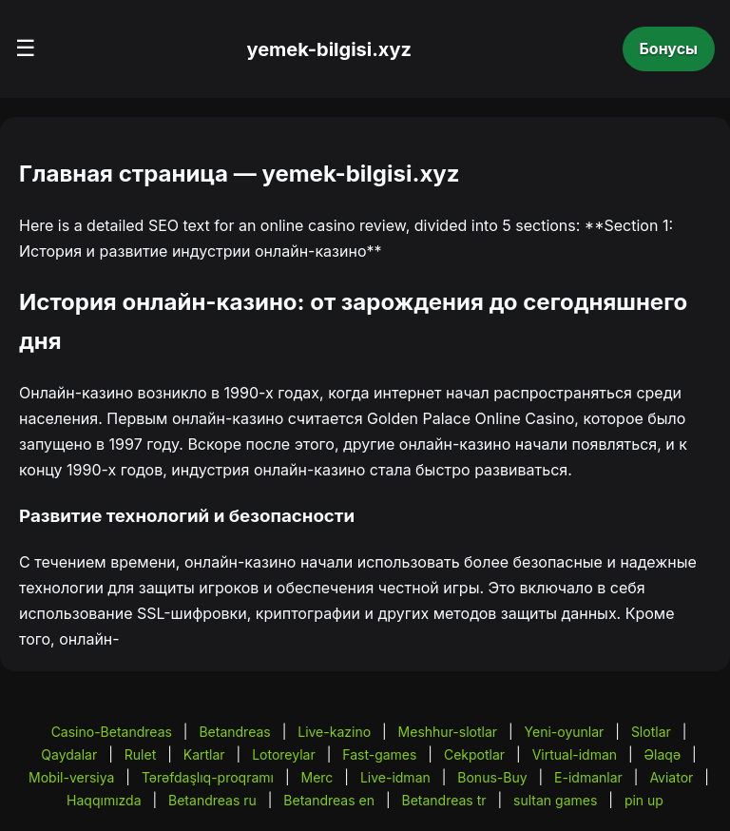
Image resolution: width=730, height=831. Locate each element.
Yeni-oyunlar (565, 732)
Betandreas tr (444, 800)
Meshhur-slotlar (447, 732)
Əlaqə (662, 754)
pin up (643, 800)
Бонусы (669, 48)
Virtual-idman (574, 754)
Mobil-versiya (71, 777)
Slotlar (651, 732)
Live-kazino (334, 732)
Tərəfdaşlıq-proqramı (208, 777)
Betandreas (234, 732)
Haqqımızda (104, 800)
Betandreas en (329, 800)
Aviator (671, 777)
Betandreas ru (212, 800)
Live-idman (395, 777)
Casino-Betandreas (111, 732)
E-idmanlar (588, 777)
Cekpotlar (474, 754)
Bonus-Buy (492, 777)
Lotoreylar (284, 754)
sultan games (555, 800)
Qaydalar (69, 754)
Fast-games (379, 754)
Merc (317, 777)
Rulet (140, 754)
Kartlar (204, 754)
